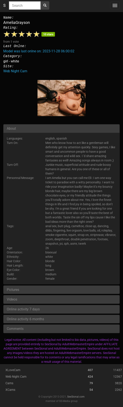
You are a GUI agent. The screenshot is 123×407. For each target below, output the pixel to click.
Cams (9, 383)
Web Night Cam (15, 71)
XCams (10, 389)
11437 (117, 370)
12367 (117, 376)
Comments (15, 329)
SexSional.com (76, 396)
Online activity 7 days (23, 309)
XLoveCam (12, 370)
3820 (118, 383)
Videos (12, 299)
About (11, 128)
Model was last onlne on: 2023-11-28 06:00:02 (38, 51)
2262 (118, 389)
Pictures (13, 290)
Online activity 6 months (25, 319)
